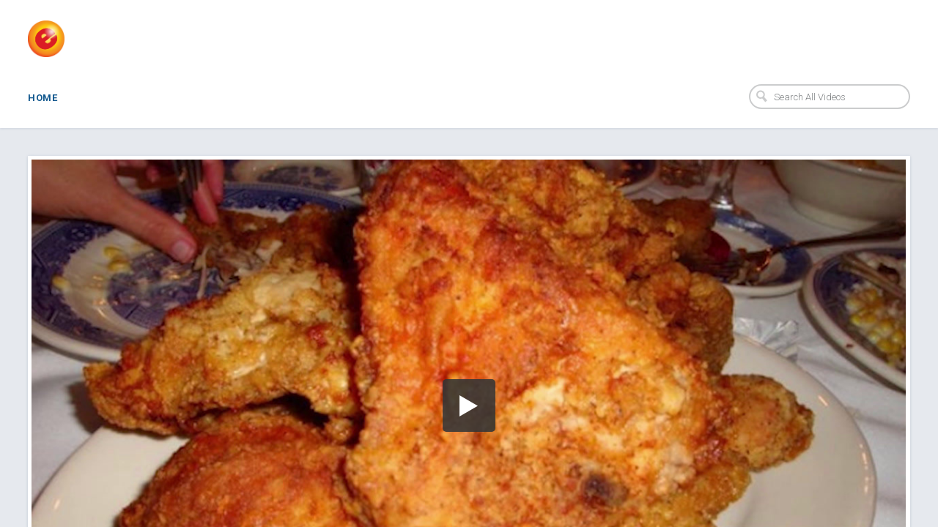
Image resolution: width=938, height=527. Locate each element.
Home (42, 97)
